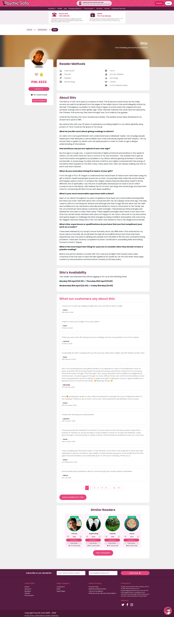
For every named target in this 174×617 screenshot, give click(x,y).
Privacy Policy (94, 587)
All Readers (42, 30)
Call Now (39, 89)
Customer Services (119, 8)
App (65, 8)
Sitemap (55, 616)
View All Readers (103, 553)
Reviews (100, 8)
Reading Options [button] (75, 8)
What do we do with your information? (102, 593)
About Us (28, 589)
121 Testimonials (39, 95)
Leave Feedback (39, 100)
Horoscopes (29, 595)
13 (118, 488)
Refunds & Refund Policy (97, 589)
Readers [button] (51, 8)
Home (29, 30)
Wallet (60, 8)
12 (114, 488)
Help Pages (61, 591)
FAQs (58, 589)
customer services (127, 594)
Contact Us (61, 587)
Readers (28, 591)
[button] (168, 611)
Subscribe (135, 573)
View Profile (73, 543)
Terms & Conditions (96, 591)
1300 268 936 (64, 16)
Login (168, 3)
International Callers (43, 616)
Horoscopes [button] (89, 8)
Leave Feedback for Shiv (73, 497)
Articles (107, 8)
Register (159, 3)
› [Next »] (122, 488)
